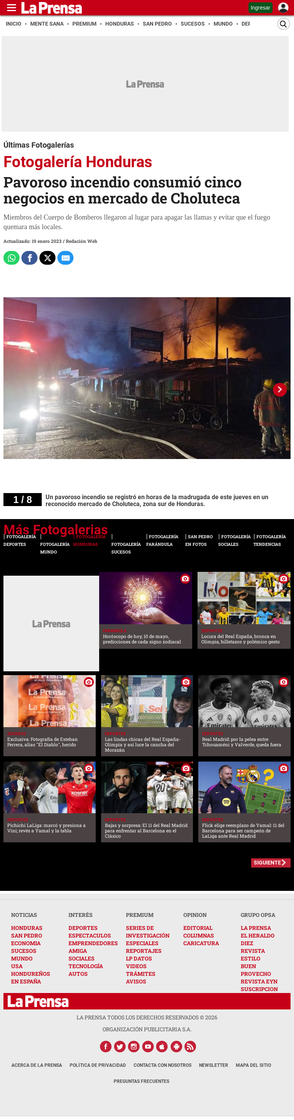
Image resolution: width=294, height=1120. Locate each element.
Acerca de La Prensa (36, 1065)
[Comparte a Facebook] (29, 258)
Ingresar (260, 8)
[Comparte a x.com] (47, 258)
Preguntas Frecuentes (141, 1081)
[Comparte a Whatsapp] (11, 258)
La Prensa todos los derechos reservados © (147, 1017)
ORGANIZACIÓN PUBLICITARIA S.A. (147, 1029)
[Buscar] (283, 24)
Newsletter (213, 1065)
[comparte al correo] (65, 258)
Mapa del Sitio (253, 1065)
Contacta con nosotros (162, 1065)
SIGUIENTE (267, 863)
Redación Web (81, 241)
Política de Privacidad (98, 1065)
